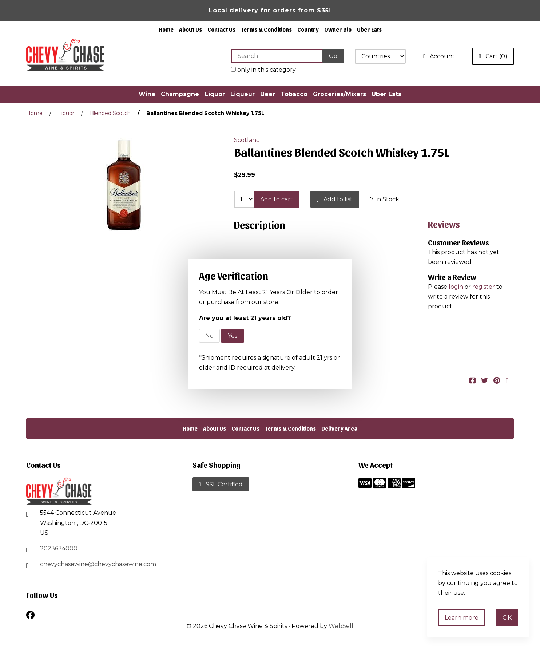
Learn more (462, 617)
